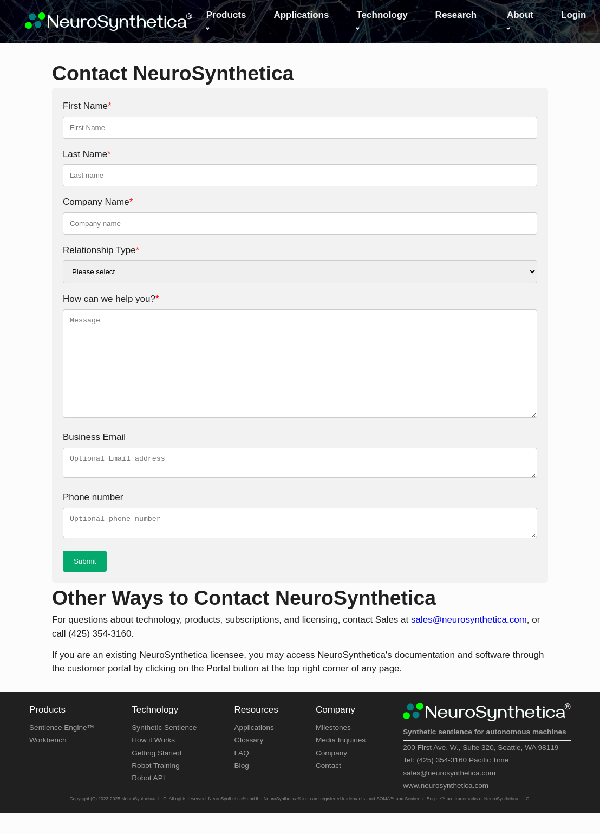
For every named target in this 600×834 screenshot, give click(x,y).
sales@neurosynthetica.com (469, 626)
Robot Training (155, 772)
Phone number (93, 500)
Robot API (148, 784)
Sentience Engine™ (61, 734)
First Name (87, 106)
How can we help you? (111, 299)
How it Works (153, 746)
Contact (328, 772)
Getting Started (156, 759)
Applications (254, 734)
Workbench (48, 746)
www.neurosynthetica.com (445, 792)
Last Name (87, 154)
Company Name (98, 202)
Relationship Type (101, 250)
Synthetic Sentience (164, 734)
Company (331, 759)
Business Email (94, 437)
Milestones (333, 734)
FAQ (241, 759)
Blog (241, 772)
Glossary (249, 746)
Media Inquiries (341, 746)
